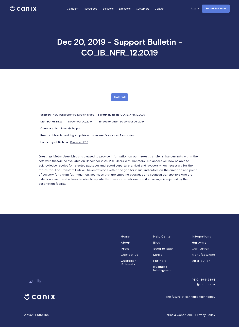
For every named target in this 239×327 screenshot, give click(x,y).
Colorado (120, 97)
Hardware (199, 242)
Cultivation (200, 248)
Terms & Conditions (179, 315)
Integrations (201, 236)
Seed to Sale (163, 248)
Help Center (162, 236)
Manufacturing (203, 254)
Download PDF (79, 142)
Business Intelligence (162, 268)
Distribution (201, 260)
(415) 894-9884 (203, 279)
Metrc (157, 254)
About (125, 242)
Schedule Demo (216, 8)
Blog (156, 242)
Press (125, 248)
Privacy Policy (205, 315)
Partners (159, 260)
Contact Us (130, 254)
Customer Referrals (128, 262)
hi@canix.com (204, 284)
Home (125, 236)
